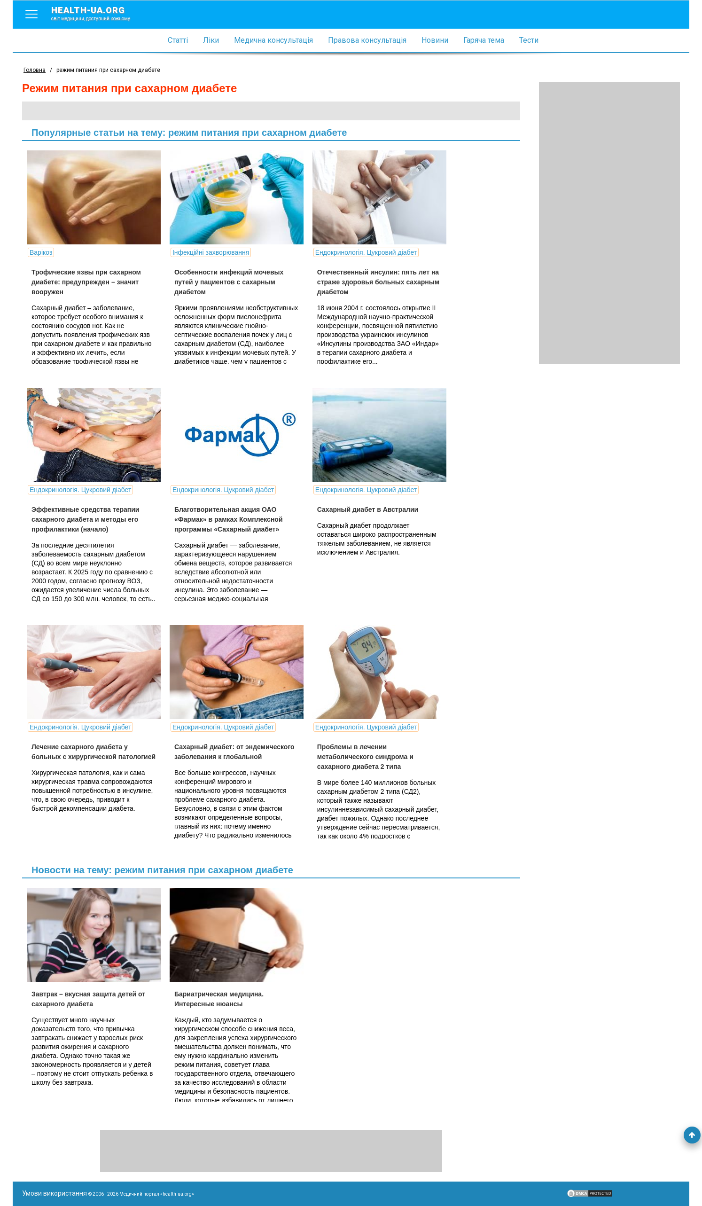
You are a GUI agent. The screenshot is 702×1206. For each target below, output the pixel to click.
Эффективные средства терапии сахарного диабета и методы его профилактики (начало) (85, 519)
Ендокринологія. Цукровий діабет (366, 252)
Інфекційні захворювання (210, 252)
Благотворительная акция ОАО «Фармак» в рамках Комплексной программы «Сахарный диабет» (228, 519)
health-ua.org (98, 13)
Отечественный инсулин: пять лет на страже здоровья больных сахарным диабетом (378, 282)
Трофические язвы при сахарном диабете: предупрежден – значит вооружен (86, 282)
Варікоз (41, 252)
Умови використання (54, 1193)
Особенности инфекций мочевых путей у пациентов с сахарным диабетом (228, 282)
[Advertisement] (609, 223)
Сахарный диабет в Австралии (367, 509)
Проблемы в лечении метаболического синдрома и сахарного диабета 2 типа (365, 756)
